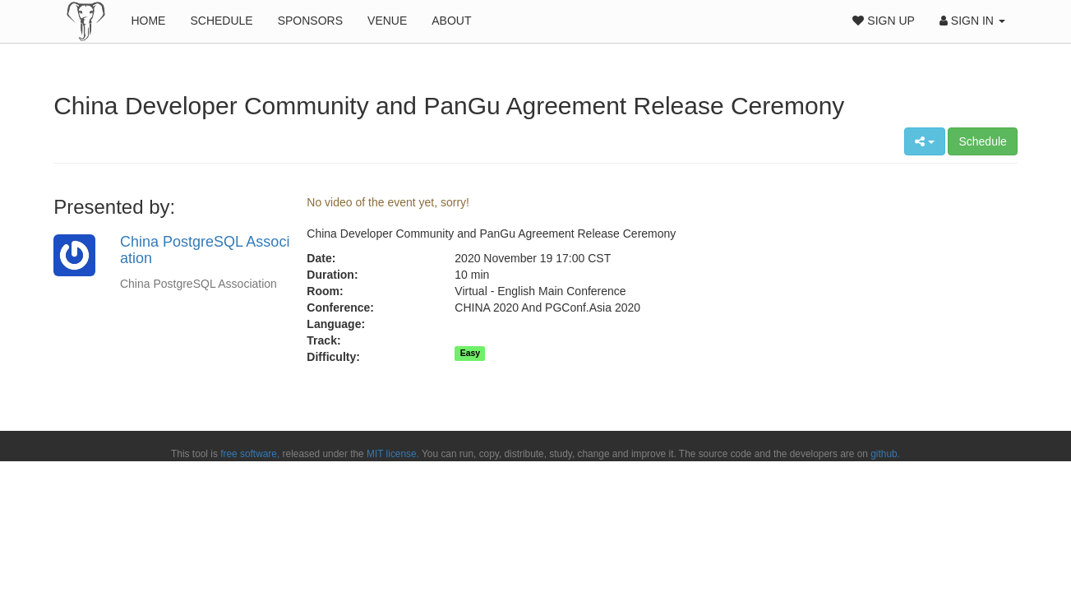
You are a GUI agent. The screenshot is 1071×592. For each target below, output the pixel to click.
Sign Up (883, 20)
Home (148, 20)
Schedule (221, 20)
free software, (249, 454)
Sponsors (310, 20)
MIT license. (393, 454)
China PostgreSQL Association (204, 250)
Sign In (972, 20)
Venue (387, 20)
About (451, 20)
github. (885, 454)
